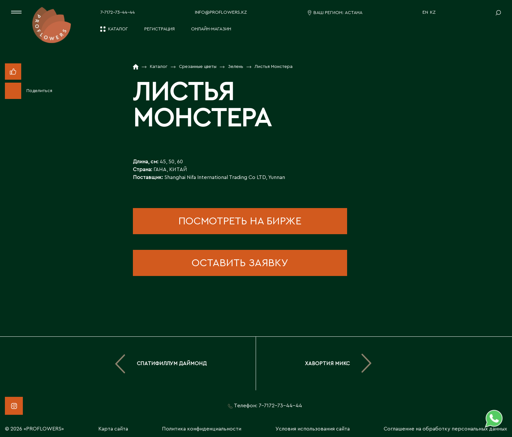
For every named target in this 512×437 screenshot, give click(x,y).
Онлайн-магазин (211, 29)
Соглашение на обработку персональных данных (445, 428)
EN (425, 12)
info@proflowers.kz (221, 12)
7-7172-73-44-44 (117, 12)
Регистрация (159, 29)
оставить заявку (240, 263)
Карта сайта (113, 428)
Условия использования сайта (313, 428)
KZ (433, 12)
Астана (353, 12)
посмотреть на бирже (239, 221)
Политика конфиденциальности (201, 428)
